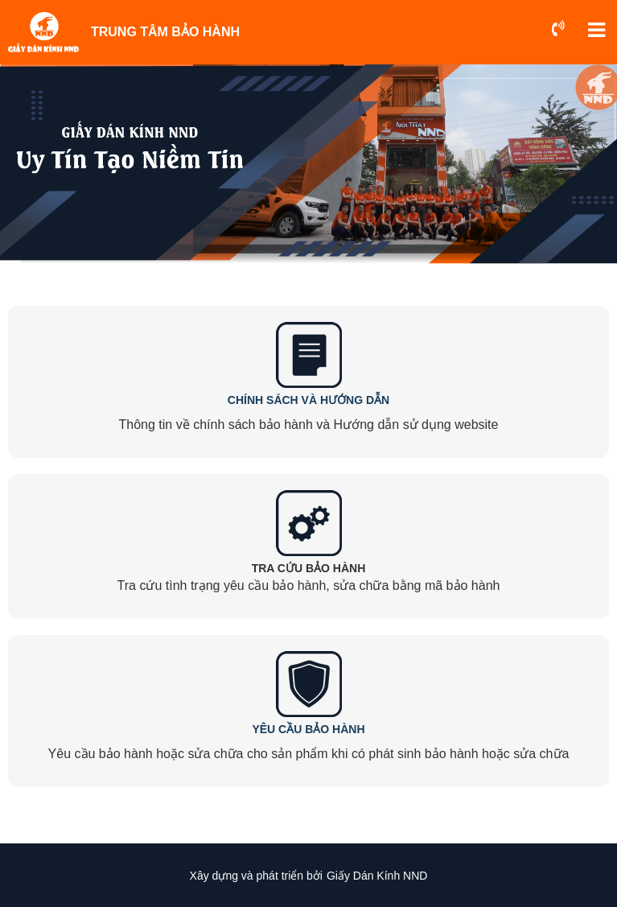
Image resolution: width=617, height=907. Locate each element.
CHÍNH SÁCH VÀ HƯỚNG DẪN (308, 400)
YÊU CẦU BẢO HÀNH (308, 729)
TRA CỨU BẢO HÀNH (309, 568)
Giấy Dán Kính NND (377, 875)
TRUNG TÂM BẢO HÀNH (165, 32)
